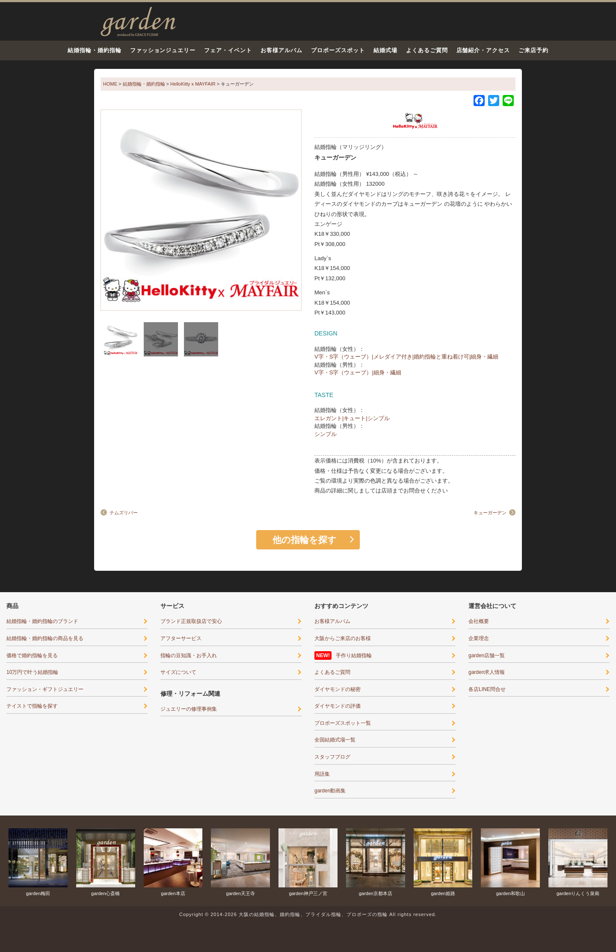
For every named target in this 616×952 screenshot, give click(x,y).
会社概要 (478, 621)
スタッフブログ (332, 757)
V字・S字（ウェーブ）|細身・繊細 (357, 372)
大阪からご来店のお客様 (342, 638)
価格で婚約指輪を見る (32, 655)
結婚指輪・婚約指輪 (94, 50)
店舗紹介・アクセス (483, 50)
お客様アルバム (281, 50)
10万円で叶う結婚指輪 (32, 672)
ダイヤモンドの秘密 (337, 689)
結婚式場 (385, 50)
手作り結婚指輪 (354, 655)
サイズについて (178, 672)
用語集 (322, 774)
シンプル (325, 434)
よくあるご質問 (427, 50)
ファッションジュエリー (163, 50)
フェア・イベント (228, 50)
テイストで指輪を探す (32, 706)
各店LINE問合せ (487, 689)
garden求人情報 (486, 672)
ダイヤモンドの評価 (337, 706)
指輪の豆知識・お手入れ (188, 655)
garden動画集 (330, 791)
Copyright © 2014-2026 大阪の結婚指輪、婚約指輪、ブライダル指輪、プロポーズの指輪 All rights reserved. (308, 914)
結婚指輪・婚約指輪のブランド (42, 621)
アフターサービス (180, 638)
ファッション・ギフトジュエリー (44, 689)
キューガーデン (490, 512)
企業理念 (478, 638)
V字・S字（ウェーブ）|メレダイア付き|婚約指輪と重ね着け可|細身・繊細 (406, 356)
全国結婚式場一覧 (334, 740)
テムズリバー (124, 512)
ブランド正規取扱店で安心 (191, 621)
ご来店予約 (533, 50)
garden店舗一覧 (486, 655)
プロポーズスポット (338, 50)
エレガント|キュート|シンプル (352, 418)
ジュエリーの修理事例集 (188, 709)
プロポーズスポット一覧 (342, 723)
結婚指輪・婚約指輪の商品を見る (44, 638)
